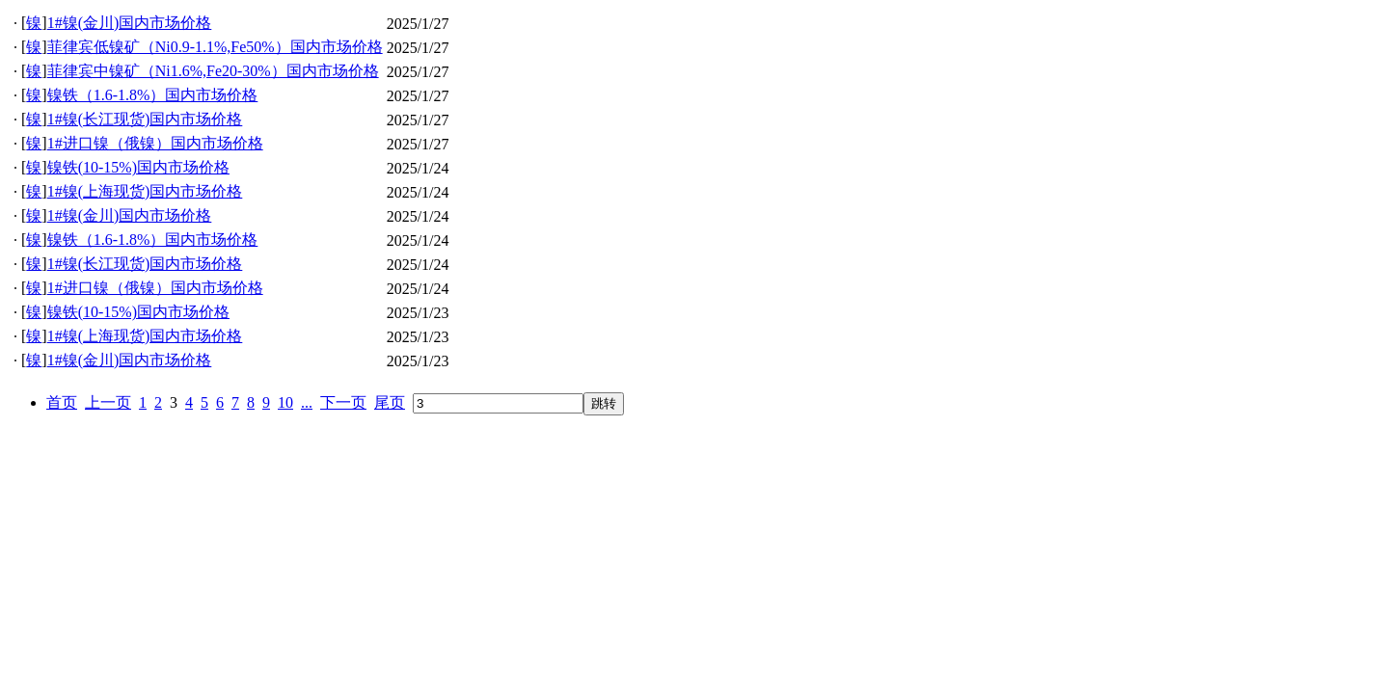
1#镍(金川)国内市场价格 (129, 22)
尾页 (389, 402)
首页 (61, 402)
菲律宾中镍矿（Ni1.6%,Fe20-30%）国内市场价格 (213, 71)
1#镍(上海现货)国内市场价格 (145, 191)
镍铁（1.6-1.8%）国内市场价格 (152, 95)
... (306, 402)
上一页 (108, 402)
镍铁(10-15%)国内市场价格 (138, 167)
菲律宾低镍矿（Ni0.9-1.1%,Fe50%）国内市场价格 (215, 47)
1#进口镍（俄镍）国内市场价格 (155, 143)
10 (285, 402)
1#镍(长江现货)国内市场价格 (145, 119)
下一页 (343, 402)
